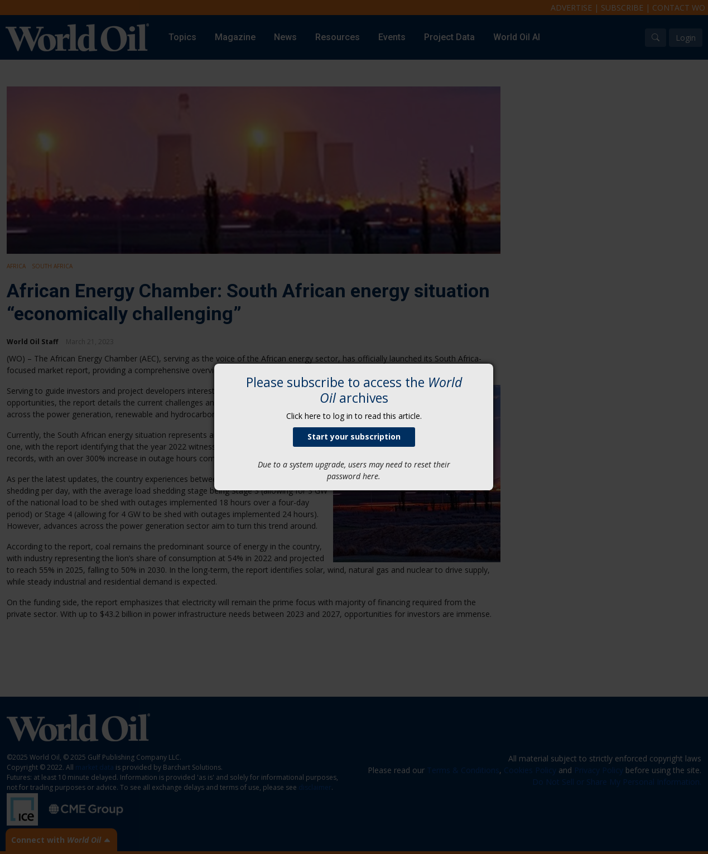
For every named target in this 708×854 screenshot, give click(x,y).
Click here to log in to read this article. (354, 416)
